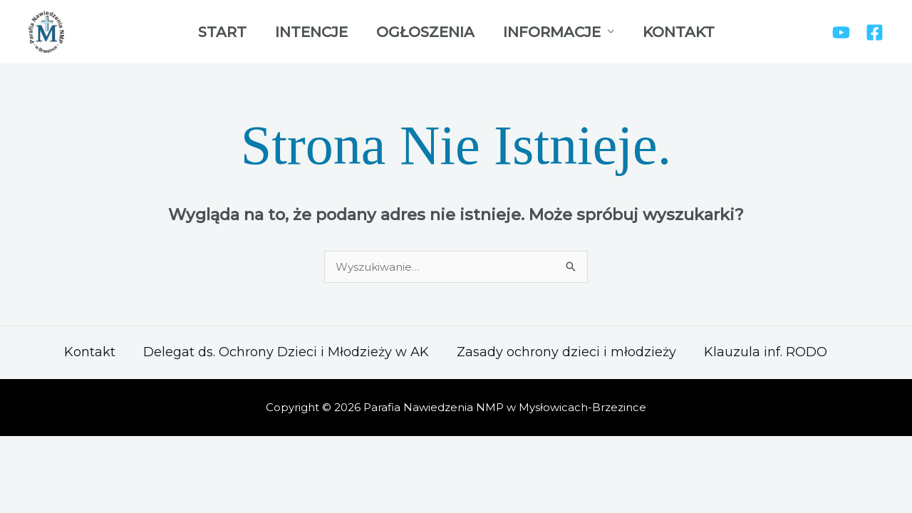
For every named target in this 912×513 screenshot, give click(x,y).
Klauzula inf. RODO (765, 352)
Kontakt (679, 32)
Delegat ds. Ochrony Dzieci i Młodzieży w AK (286, 352)
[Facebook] (875, 32)
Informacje (552, 32)
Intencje (311, 32)
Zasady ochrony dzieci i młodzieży (566, 352)
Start (222, 32)
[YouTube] (841, 32)
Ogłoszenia (425, 32)
